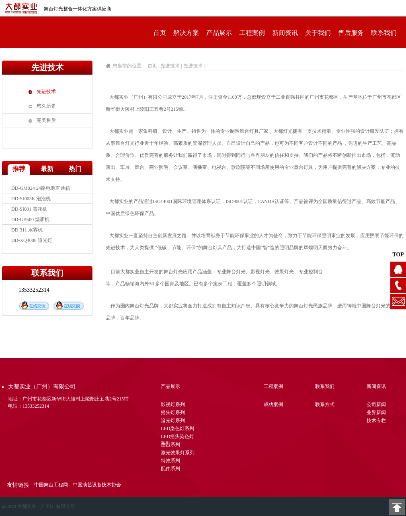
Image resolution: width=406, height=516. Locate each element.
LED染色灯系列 (177, 428)
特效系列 (170, 460)
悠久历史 (46, 106)
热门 (75, 168)
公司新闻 (376, 404)
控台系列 (170, 444)
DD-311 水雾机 (27, 230)
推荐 (18, 168)
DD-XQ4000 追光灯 (31, 240)
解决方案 (186, 32)
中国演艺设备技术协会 (97, 485)
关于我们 (318, 32)
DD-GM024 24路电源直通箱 (40, 188)
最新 (47, 168)
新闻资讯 (285, 32)
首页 (159, 32)
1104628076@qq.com (398, 301)
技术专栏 (376, 420)
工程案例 (252, 32)
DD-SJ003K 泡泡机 (31, 198)
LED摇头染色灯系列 (177, 437)
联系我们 (384, 32)
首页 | (153, 66)
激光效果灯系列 (178, 452)
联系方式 (324, 404)
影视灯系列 (173, 404)
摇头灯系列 (173, 412)
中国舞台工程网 (51, 485)
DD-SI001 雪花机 (29, 209)
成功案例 (273, 404)
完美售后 (46, 120)
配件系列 (170, 468)
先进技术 (46, 91)
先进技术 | (171, 66)
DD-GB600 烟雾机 (30, 219)
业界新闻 (376, 412)
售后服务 (351, 32)
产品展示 (219, 32)
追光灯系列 (173, 420)
